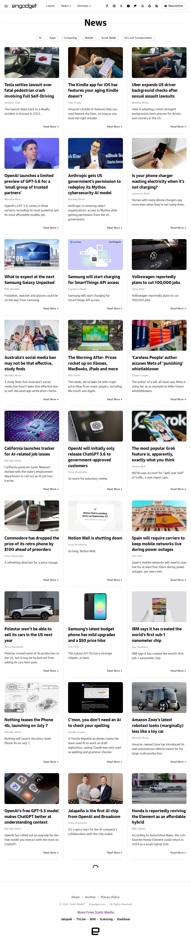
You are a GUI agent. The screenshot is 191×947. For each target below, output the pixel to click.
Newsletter (173, 5)
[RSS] (156, 6)
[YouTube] (128, 6)
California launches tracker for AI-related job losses (29, 451)
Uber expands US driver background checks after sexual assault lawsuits (155, 91)
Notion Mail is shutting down (95, 538)
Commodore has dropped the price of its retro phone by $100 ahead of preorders (31, 544)
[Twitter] (121, 6)
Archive (90, 897)
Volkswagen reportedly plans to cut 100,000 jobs (156, 280)
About (75, 897)
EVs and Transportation (138, 38)
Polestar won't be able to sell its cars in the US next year (28, 635)
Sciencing (106, 919)
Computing (70, 38)
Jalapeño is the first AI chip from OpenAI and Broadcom (94, 814)
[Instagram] (114, 6)
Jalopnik (66, 919)
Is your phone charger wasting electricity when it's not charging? (158, 181)
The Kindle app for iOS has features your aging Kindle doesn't (93, 91)
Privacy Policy (110, 897)
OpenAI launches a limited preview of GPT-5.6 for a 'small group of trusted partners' (29, 184)
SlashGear (123, 919)
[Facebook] (107, 6)
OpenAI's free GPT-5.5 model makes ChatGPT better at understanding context (31, 817)
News (65, 5)
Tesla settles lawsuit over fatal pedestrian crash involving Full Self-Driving (29, 91)
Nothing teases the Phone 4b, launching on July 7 (28, 723)
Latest (50, 5)
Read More (49, 126)
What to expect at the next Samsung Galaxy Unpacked (29, 280)
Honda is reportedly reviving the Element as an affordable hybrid (159, 817)
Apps (53, 38)
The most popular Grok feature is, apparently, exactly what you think (153, 454)
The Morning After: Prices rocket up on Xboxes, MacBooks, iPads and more (93, 363)
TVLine (81, 919)
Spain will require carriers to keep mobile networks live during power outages (158, 544)
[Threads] (142, 6)
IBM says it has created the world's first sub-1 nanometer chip (157, 635)
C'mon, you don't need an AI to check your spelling (94, 723)
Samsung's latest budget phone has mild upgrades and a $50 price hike (91, 635)
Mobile (89, 38)
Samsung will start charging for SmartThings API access (94, 280)
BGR (93, 919)
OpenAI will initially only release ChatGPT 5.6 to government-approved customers (91, 457)
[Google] (149, 6)
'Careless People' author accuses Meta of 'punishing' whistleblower (157, 363)
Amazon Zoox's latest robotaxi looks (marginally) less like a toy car (158, 726)
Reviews (83, 5)
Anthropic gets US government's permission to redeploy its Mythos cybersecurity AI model (94, 184)
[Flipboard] (135, 6)
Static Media (77, 904)
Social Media (108, 38)
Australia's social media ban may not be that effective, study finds (30, 363)
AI (40, 38)
